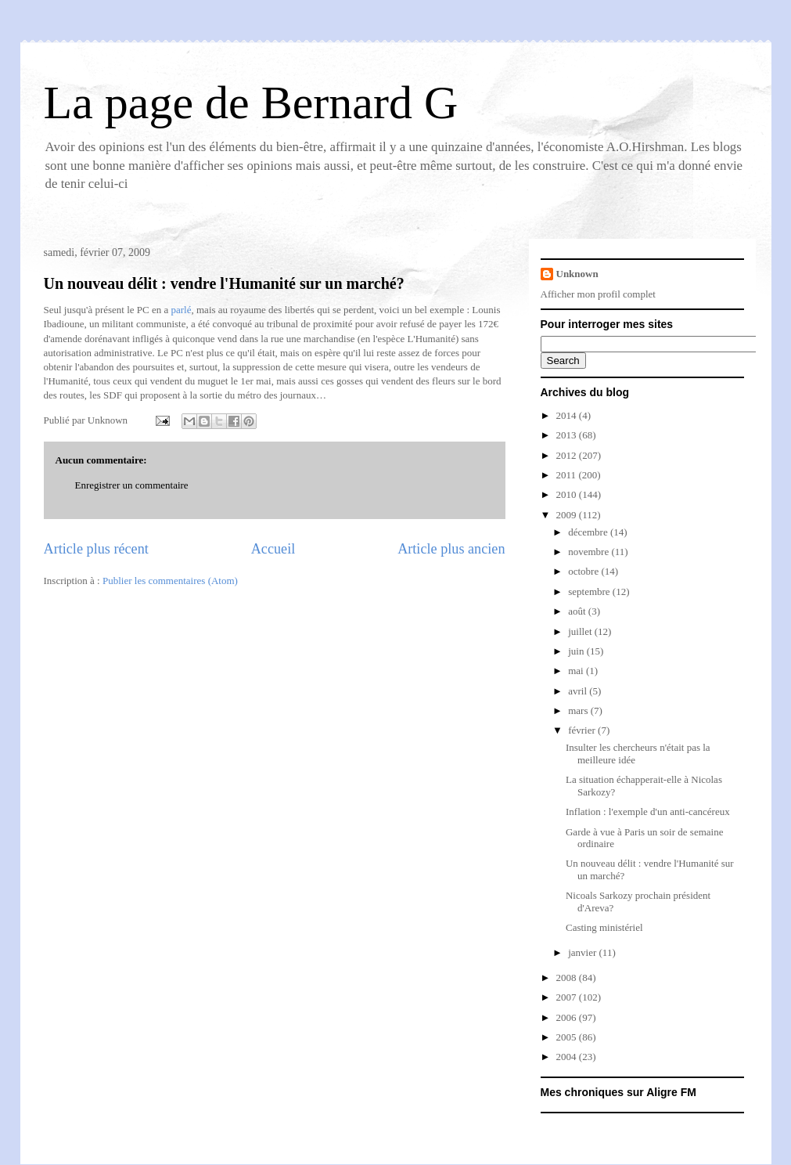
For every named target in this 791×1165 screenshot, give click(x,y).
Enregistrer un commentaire (132, 485)
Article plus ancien (451, 549)
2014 (567, 415)
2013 (567, 435)
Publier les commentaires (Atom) (170, 580)
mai (577, 670)
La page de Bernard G (251, 102)
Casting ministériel (604, 927)
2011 (567, 475)
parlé (181, 310)
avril (578, 691)
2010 (567, 494)
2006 (567, 1017)
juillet (581, 631)
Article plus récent (96, 549)
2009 (567, 515)
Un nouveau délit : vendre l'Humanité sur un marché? (224, 283)
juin (577, 651)
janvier (583, 952)
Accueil (273, 549)
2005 (567, 1037)
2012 (567, 455)
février (583, 730)
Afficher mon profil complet (598, 294)
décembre (589, 532)
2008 (567, 977)
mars (579, 710)
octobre (584, 571)
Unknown (577, 274)
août (578, 611)
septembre (590, 591)
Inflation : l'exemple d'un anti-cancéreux (648, 811)
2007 (567, 997)
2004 (567, 1056)
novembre (589, 551)
